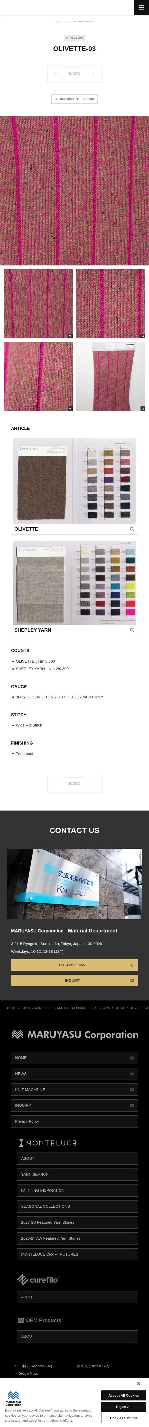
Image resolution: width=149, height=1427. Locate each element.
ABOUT (27, 1166)
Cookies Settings (124, 1418)
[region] (74, 1402)
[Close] (138, 1383)
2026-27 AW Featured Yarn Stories (50, 1246)
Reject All (124, 1407)
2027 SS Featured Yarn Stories (47, 1230)
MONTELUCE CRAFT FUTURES (49, 1261)
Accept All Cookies (123, 1395)
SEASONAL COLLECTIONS (45, 1214)
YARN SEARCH (35, 1182)
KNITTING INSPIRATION (42, 1198)
